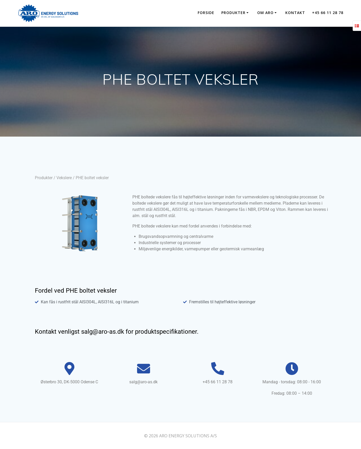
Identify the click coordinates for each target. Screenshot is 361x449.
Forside (206, 12)
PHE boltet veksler (92, 177)
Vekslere (64, 177)
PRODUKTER (233, 12)
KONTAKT (295, 12)
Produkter (44, 177)
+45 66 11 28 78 (327, 12)
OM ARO (265, 12)
